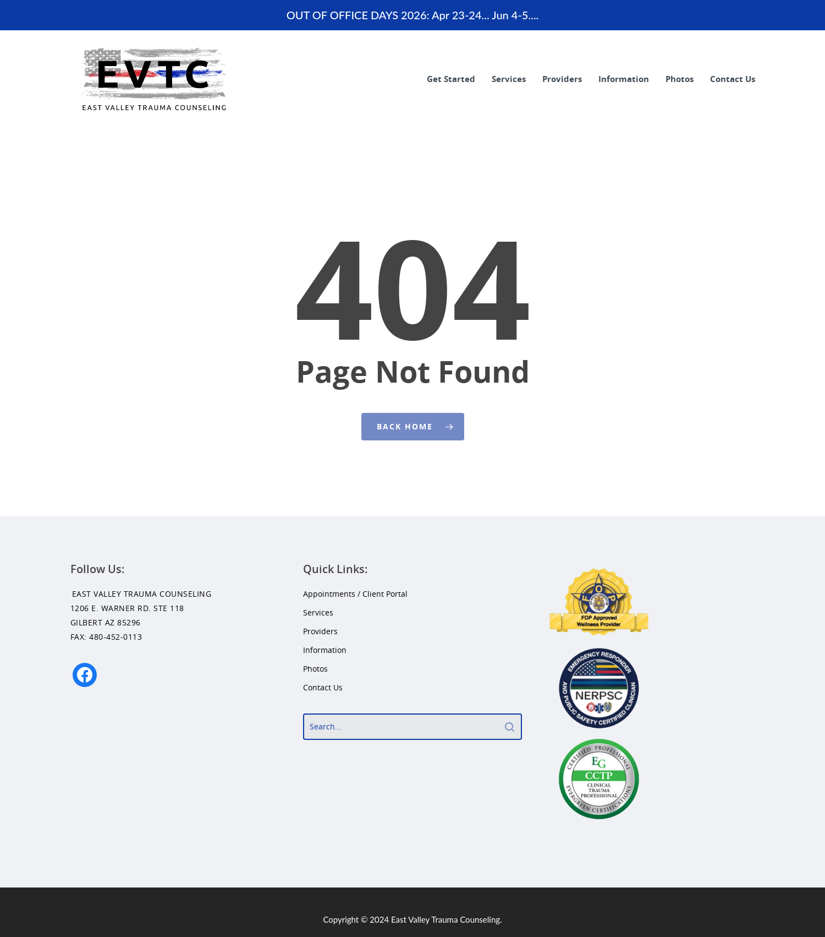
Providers (562, 78)
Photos (680, 78)
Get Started (451, 78)
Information (623, 78)
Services (509, 78)
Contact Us (732, 78)
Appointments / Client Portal (355, 594)
